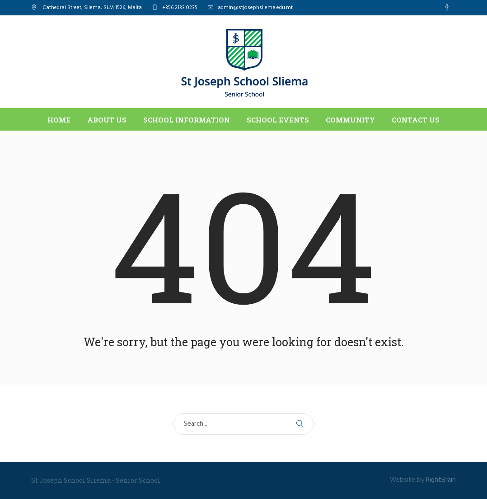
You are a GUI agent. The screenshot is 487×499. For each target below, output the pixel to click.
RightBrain (441, 480)
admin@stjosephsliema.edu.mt (255, 7)
